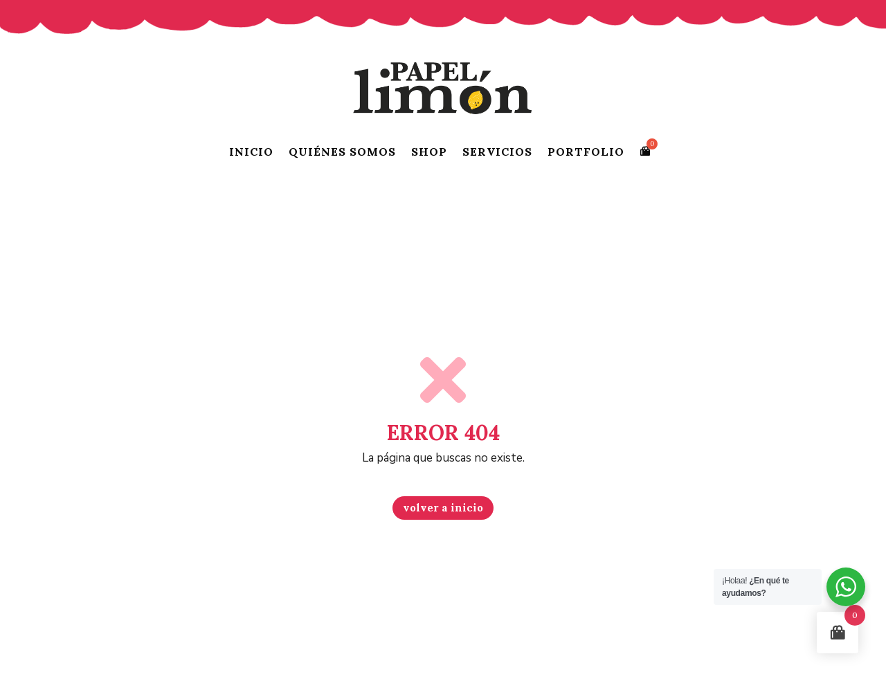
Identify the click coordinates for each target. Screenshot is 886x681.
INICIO (251, 151)
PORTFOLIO (586, 151)
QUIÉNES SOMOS (342, 151)
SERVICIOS (497, 151)
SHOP (429, 151)
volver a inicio (443, 507)
